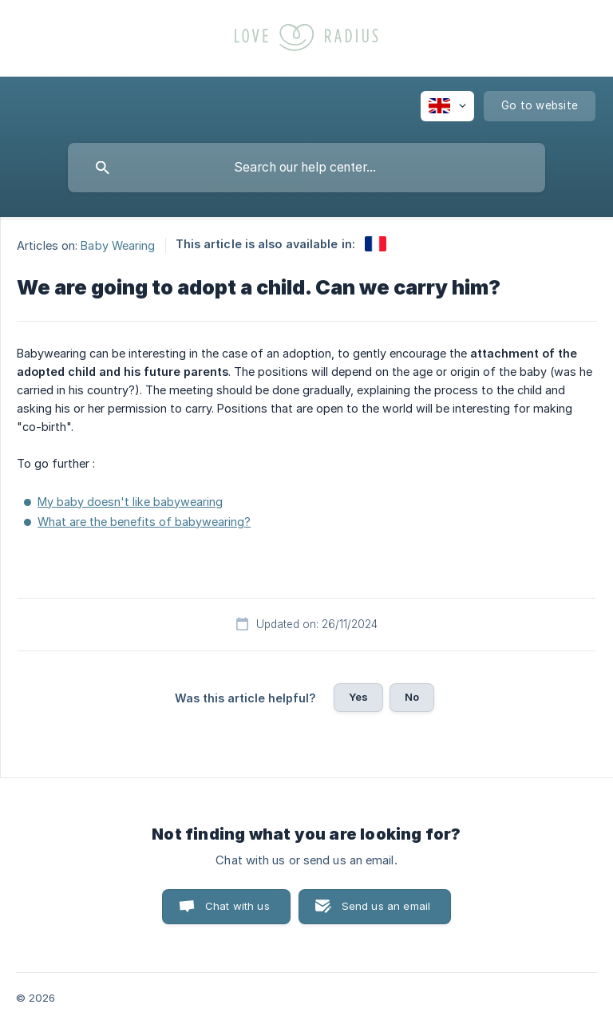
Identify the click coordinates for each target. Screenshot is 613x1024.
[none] (447, 106)
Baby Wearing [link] (118, 244)
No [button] (412, 696)
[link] (375, 243)
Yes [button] (358, 696)
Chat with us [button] (237, 905)
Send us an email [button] (386, 905)
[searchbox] (306, 167)
